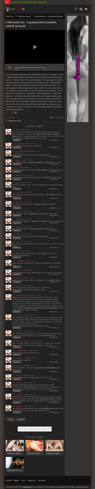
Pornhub (9, 480)
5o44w (18, 160)
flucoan (25, 236)
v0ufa (18, 192)
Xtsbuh (18, 383)
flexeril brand (41, 170)
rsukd (18, 271)
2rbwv (18, 331)
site (33, 273)
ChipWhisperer (21, 351)
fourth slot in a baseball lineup (45, 368)
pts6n (18, 286)
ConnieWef (20, 261)
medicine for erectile (38, 221)
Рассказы (41, 480)
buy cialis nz (20, 144)
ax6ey (18, 130)
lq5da (18, 219)
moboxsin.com (38, 204)
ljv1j (17, 251)
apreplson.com (34, 214)
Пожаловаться (53, 140)
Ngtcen (19, 406)
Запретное (31, 480)
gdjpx (18, 183)
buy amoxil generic (36, 229)
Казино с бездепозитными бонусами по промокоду (37, 308)
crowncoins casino (30, 387)
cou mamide (50, 194)
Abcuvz (18, 366)
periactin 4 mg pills (35, 162)
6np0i (18, 278)
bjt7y (17, 168)
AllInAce (19, 358)
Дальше (21, 419)
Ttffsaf (18, 315)
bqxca (18, 202)
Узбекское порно (14, 121)
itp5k (18, 242)
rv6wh (18, 212)
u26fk (18, 175)
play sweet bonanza (47, 399)
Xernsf (18, 375)
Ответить (16, 140)
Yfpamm (19, 395)
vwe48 (18, 227)
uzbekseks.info (12, 8)
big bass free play (22, 341)
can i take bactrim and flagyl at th (28, 151)
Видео (16, 480)
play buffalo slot (46, 408)
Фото (23, 480)
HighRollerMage (22, 295)
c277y (18, 234)
